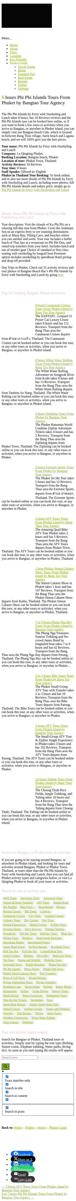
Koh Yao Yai (29, 951)
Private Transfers (46, 982)
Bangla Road (61, 902)
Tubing (39, 1013)
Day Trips (48, 920)
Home (14, 45)
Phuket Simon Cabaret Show (20, 973)
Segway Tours (60, 991)
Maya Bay (43, 955)
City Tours (35, 915)
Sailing (24, 991)
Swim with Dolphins (58, 1008)
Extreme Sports (12, 929)
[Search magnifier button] (5, 1066)
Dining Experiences (14, 924)
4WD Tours (9, 898)
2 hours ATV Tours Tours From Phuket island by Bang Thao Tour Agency (53, 522)
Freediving (9, 933)
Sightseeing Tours (56, 995)
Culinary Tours (12, 920)
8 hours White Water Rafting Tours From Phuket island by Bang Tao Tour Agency (54, 363)
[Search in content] (7, 1092)
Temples (8, 1013)
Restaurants (10, 991)
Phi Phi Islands (12, 969)
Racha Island (32, 986)
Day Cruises (31, 920)
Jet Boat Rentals (38, 946)
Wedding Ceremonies (15, 1017)
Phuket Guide (19, 63)
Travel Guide (26, 66)
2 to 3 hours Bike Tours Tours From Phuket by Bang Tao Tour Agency (54, 679)
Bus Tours (31, 911)
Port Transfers (48, 973)
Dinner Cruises (38, 924)
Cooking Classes (54, 915)
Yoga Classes (11, 1022)
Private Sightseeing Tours (18, 982)
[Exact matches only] (7, 1076)
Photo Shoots (32, 969)
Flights (22, 85)
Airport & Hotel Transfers (18, 902)
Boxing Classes (12, 911)
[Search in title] (7, 1084)
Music (22, 70)
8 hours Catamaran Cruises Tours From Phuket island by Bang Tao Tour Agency (54, 308)
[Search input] (19, 1057)
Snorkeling (37, 1000)
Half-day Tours (49, 933)
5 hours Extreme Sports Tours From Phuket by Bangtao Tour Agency (54, 471)
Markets (29, 955)
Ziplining (27, 1022)
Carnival (45, 911)
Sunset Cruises (12, 1008)
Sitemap (23, 88)
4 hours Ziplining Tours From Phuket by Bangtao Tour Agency (54, 417)
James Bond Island (14, 946)
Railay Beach (64, 986)
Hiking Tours (11, 938)
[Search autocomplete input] (56, 1057)
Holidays (27, 938)
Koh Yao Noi (11, 951)
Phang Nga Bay (58, 964)
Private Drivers (38, 977)
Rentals (23, 81)
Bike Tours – (27, 907)
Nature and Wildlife (29, 960)
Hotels (41, 1127)
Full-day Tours (28, 933)
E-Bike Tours (58, 924)
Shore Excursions (32, 995)
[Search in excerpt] (7, 1099)
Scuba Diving (40, 991)
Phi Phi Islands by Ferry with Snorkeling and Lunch (35, 190)
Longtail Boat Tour (51, 951)
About (14, 48)
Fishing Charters (55, 929)
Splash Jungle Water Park (44, 1004)
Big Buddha (10, 907)
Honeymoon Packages (49, 938)
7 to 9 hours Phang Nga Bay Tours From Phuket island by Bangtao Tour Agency (54, 625)
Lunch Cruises (11, 955)
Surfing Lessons (33, 1008)
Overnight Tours (12, 964)
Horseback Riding (14, 942)
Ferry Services (33, 929)
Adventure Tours (30, 898)
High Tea (66, 933)
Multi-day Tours (62, 955)
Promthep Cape (12, 986)
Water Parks (54, 1013)
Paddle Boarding (35, 964)
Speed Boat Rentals (14, 1004)
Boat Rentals (46, 907)
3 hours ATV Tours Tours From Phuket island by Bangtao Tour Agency (51, 729)
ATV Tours (43, 902)
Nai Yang (9, 960)
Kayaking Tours (60, 946)
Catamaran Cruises (14, 915)
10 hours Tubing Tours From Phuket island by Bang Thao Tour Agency (54, 783)
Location (15, 56)
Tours (13, 52)
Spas (50, 1000)
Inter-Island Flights (39, 942)
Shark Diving (11, 995)
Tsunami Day (26, 74)
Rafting (48, 986)
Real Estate (25, 77)
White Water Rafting (44, 1017)
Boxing (61, 907)
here (61, 274)
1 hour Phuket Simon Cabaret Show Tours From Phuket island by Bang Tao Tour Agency (54, 574)
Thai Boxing (24, 1013)
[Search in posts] (7, 1107)
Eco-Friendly (18, 59)
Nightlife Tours (53, 960)
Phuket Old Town (53, 969)
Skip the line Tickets (15, 1000)
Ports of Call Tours (14, 977)
